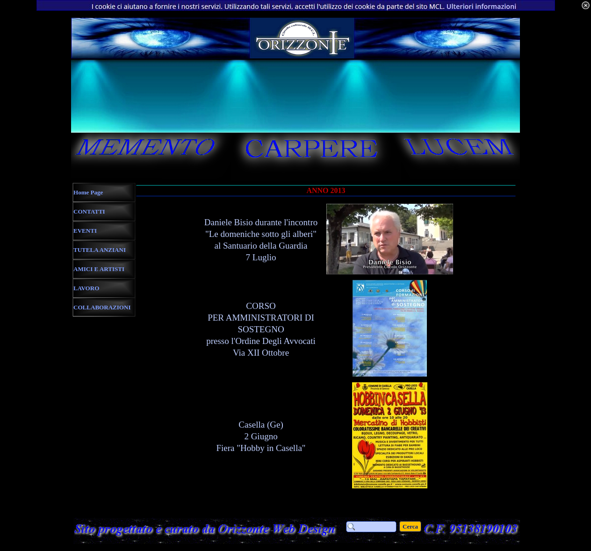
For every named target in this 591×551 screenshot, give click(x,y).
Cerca (410, 526)
